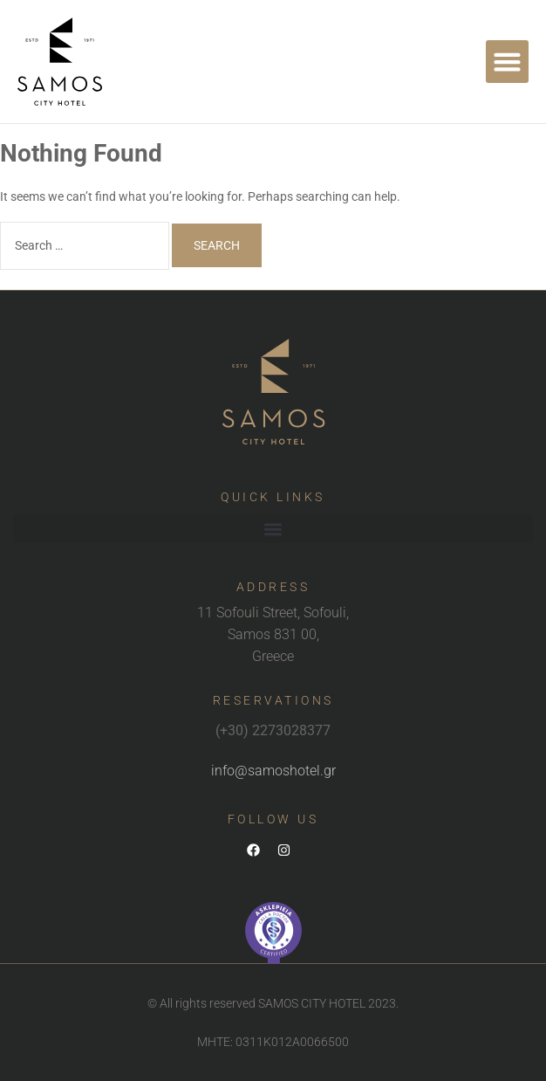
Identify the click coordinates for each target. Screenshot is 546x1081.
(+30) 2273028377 (273, 730)
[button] (507, 62)
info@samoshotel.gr (273, 770)
